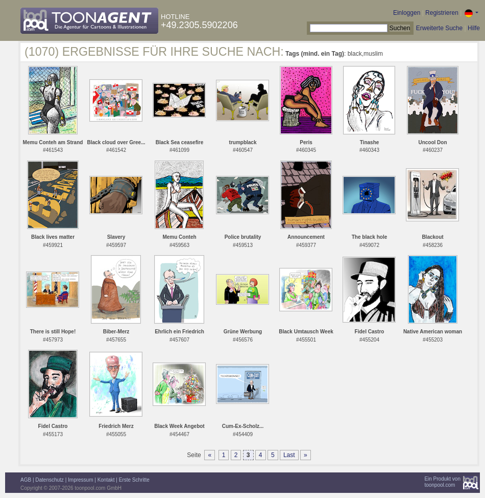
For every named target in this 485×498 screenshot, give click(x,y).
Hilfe (474, 28)
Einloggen (406, 12)
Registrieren (441, 12)
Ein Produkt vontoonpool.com (442, 482)
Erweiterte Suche (439, 28)
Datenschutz (49, 480)
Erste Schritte (134, 480)
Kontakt (106, 480)
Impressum (80, 480)
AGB (25, 480)
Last (289, 455)
